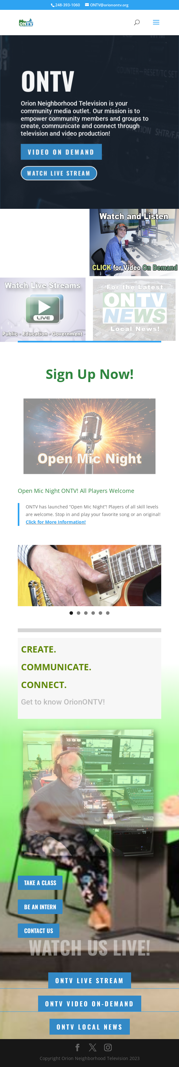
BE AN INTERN (40, 907)
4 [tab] (93, 613)
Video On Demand (61, 152)
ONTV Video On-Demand (89, 1003)
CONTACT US (38, 930)
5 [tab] (100, 613)
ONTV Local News (89, 1026)
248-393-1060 (67, 5)
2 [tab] (78, 613)
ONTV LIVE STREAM (89, 980)
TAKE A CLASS (40, 882)
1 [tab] (71, 613)
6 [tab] (107, 613)
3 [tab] (86, 613)
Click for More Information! (56, 522)
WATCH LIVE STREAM (59, 173)
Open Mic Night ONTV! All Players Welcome (76, 490)
